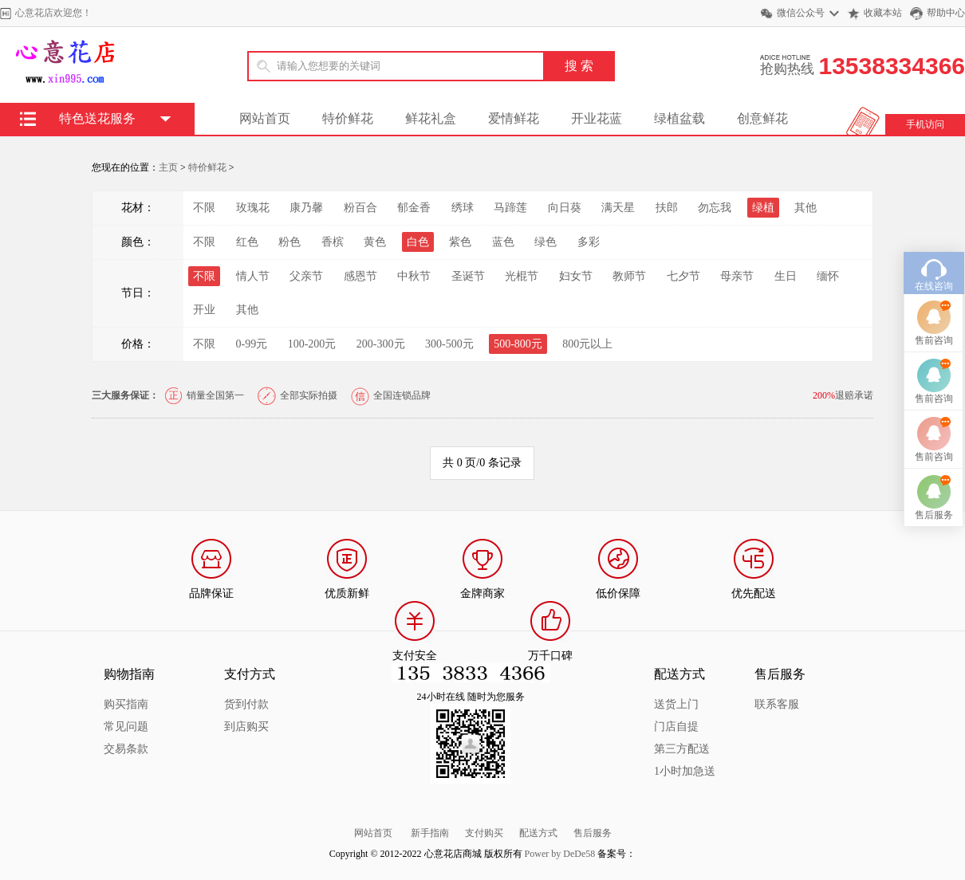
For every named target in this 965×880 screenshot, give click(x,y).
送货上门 (676, 704)
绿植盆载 (679, 118)
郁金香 (414, 208)
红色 (247, 242)
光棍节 (521, 276)
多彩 (588, 242)
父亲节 (306, 276)
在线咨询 (934, 325)
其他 (805, 208)
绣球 (462, 208)
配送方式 (538, 833)
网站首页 (264, 118)
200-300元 (380, 344)
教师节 (629, 276)
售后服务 (592, 833)
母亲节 (737, 276)
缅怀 (828, 276)
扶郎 (667, 208)
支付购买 (484, 833)
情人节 (253, 276)
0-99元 (252, 344)
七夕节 (683, 276)
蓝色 (503, 242)
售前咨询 (934, 379)
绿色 (545, 242)
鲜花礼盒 (430, 118)
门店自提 (676, 727)
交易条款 (126, 749)
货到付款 (246, 704)
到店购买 (246, 727)
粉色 (289, 242)
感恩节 (360, 276)
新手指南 (430, 833)
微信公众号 (801, 12)
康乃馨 (306, 208)
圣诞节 (468, 276)
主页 (168, 167)
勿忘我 (714, 208)
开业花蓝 (596, 118)
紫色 (460, 242)
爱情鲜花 (513, 118)
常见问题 (126, 727)
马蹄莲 (510, 208)
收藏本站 (883, 12)
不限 (204, 208)
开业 (204, 310)
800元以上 (587, 344)
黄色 (375, 242)
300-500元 (449, 344)
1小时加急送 (684, 771)
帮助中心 (946, 12)
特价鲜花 (347, 118)
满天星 (618, 208)
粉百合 (360, 208)
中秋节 (414, 276)
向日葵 (564, 208)
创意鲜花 (762, 118)
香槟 (332, 242)
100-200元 (312, 344)
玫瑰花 (253, 208)
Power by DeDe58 (560, 853)
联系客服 (776, 704)
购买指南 (126, 704)
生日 (785, 276)
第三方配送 (682, 749)
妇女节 (576, 276)
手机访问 (925, 124)
